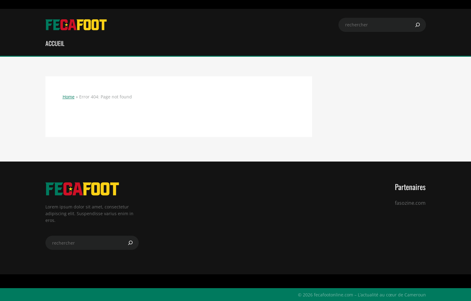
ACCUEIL (54, 43)
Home (69, 97)
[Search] (417, 25)
